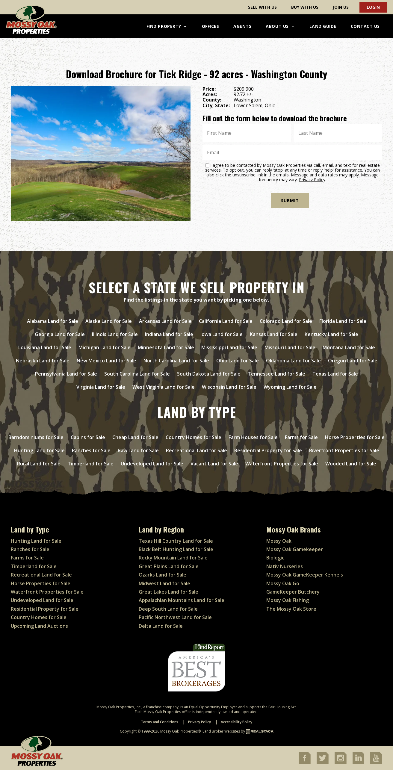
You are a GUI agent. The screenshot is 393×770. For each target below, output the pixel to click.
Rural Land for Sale (39, 463)
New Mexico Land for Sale (106, 360)
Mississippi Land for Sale (229, 347)
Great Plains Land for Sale (169, 566)
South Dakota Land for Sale (209, 373)
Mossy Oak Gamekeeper (294, 549)
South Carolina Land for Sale (137, 373)
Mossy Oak (278, 541)
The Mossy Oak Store (291, 609)
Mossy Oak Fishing (287, 600)
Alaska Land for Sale (108, 321)
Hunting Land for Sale (39, 450)
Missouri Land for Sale (289, 347)
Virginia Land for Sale (100, 387)
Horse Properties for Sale (355, 437)
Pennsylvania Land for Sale (66, 373)
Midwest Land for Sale (164, 583)
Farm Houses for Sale (253, 437)
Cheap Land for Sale (135, 437)
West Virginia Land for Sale (163, 387)
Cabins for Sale (88, 437)
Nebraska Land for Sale (42, 360)
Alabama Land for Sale (52, 321)
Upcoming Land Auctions (39, 626)
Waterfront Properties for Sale (281, 463)
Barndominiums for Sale (36, 437)
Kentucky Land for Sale (331, 334)
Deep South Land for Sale (168, 609)
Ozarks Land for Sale (162, 574)
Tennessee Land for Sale (276, 373)
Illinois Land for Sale (115, 334)
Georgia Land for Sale (60, 334)
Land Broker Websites (221, 731)
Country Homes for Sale (193, 437)
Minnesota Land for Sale (166, 347)
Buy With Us (304, 7)
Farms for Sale (301, 437)
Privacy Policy (312, 179)
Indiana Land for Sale (169, 334)
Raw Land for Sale (138, 450)
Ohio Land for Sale (237, 360)
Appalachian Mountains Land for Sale (181, 600)
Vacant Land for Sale (214, 463)
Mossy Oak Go (282, 583)
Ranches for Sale (91, 450)
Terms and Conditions (159, 721)
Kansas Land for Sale (273, 334)
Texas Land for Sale (335, 373)
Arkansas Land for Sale (165, 321)
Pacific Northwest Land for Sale (175, 617)
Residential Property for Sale (268, 450)
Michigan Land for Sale (104, 347)
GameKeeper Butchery (293, 592)
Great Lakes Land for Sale (168, 592)
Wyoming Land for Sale (290, 387)
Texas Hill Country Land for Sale (176, 541)
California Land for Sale (226, 321)
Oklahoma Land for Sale (293, 360)
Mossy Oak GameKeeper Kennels (304, 574)
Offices (210, 26)
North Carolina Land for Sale (176, 360)
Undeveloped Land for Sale (152, 463)
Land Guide (322, 26)
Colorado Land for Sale (286, 321)
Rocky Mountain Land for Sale (173, 557)
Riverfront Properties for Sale (344, 450)
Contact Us (365, 26)
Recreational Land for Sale (196, 450)
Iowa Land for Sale (221, 334)
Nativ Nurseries (284, 566)
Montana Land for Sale (349, 347)
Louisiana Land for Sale (44, 347)
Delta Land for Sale (161, 626)
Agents (242, 26)
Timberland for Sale (91, 463)
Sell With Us (262, 7)
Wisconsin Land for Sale (229, 387)
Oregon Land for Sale (352, 360)
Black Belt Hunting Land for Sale (176, 549)
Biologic (275, 557)
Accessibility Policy (236, 721)
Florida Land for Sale (342, 321)
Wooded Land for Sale (350, 463)
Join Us (341, 7)
